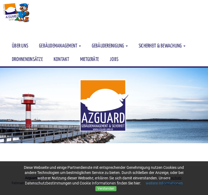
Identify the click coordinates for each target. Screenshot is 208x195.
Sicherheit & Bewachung (162, 46)
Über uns (20, 46)
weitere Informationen (164, 183)
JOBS (114, 59)
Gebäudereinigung (110, 46)
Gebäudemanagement (60, 46)
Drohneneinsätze (27, 59)
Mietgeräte (89, 59)
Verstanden (106, 188)
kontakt (61, 59)
